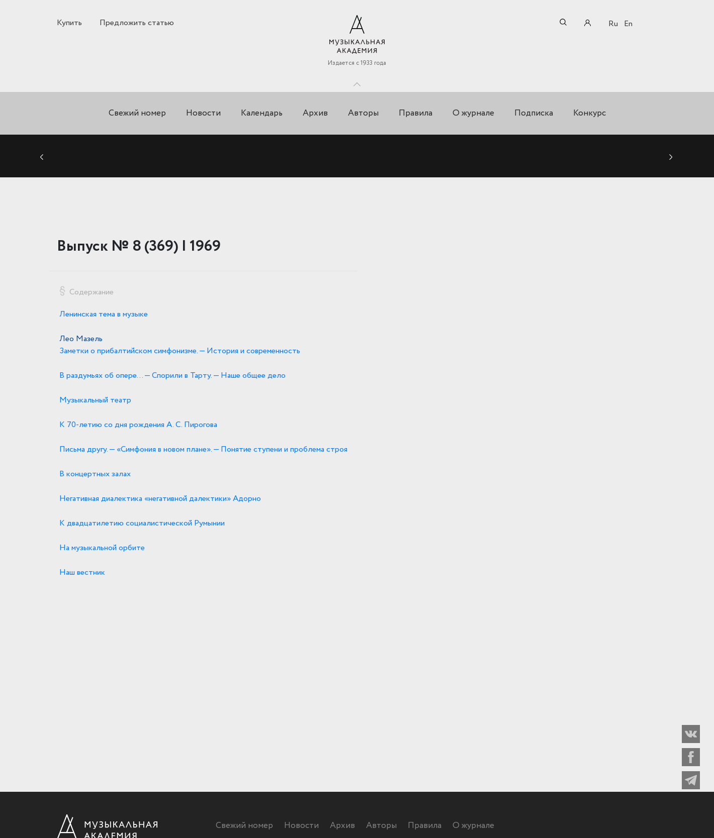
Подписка (533, 113)
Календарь (262, 113)
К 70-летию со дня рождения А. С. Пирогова (138, 425)
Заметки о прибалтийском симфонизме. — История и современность (179, 351)
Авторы (363, 113)
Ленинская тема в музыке (103, 314)
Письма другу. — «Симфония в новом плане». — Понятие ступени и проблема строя (203, 449)
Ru (613, 24)
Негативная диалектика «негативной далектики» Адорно (160, 498)
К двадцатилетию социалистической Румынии (142, 523)
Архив (315, 113)
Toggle (357, 81)
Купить (69, 23)
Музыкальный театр (95, 400)
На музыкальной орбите (102, 548)
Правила (415, 113)
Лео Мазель (81, 339)
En (628, 24)
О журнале (473, 113)
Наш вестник (82, 572)
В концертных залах (95, 474)
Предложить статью (137, 23)
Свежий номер (137, 113)
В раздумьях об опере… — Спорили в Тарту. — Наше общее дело (172, 375)
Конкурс (589, 113)
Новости (203, 113)
